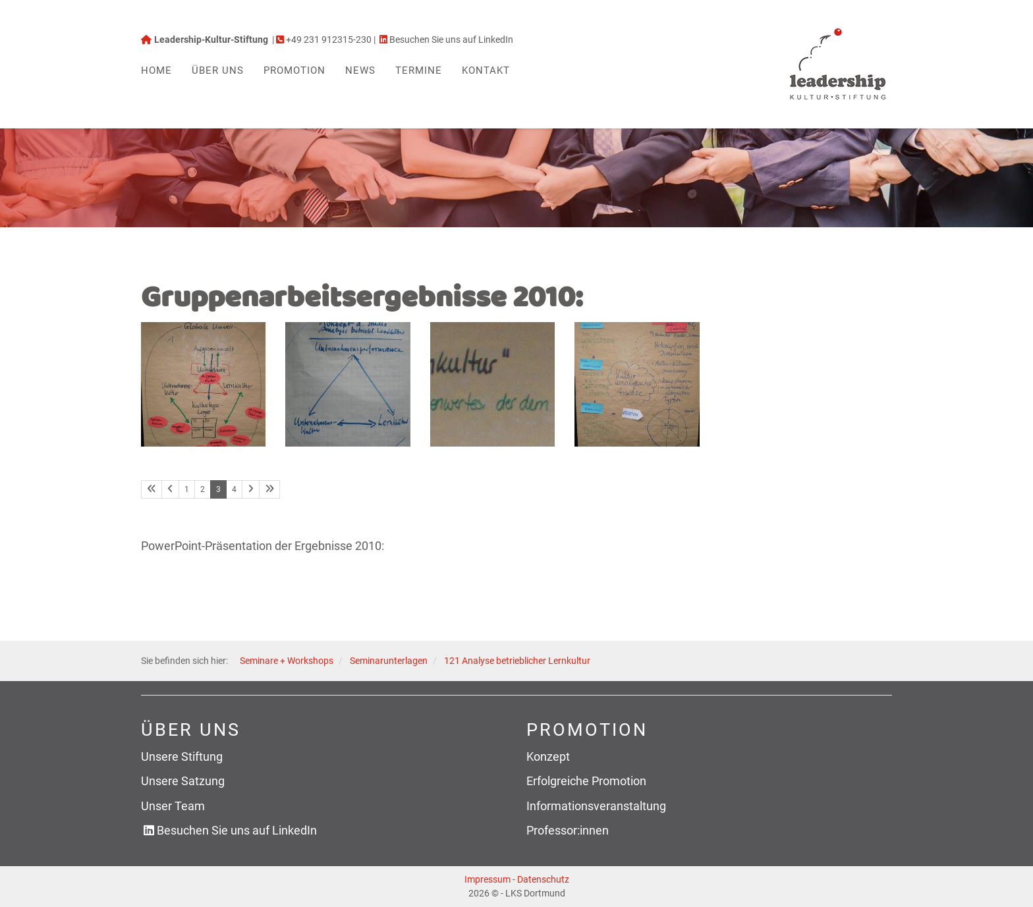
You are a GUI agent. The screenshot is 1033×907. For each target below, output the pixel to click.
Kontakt (486, 70)
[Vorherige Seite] (170, 489)
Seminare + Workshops (286, 661)
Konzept (548, 756)
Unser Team (173, 806)
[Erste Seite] (151, 489)
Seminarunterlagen (389, 661)
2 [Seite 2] (202, 489)
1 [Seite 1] (186, 489)
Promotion (294, 70)
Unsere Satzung (183, 781)
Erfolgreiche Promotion (586, 781)
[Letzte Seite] (269, 489)
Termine (418, 70)
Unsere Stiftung (182, 756)
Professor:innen (567, 830)
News (360, 70)
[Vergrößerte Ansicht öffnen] (203, 384)
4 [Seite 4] (234, 489)
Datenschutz (543, 879)
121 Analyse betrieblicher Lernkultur (517, 661)
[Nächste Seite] (251, 489)
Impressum (487, 879)
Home (156, 70)
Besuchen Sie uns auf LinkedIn (237, 830)
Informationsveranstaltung (596, 806)
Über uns (218, 70)
